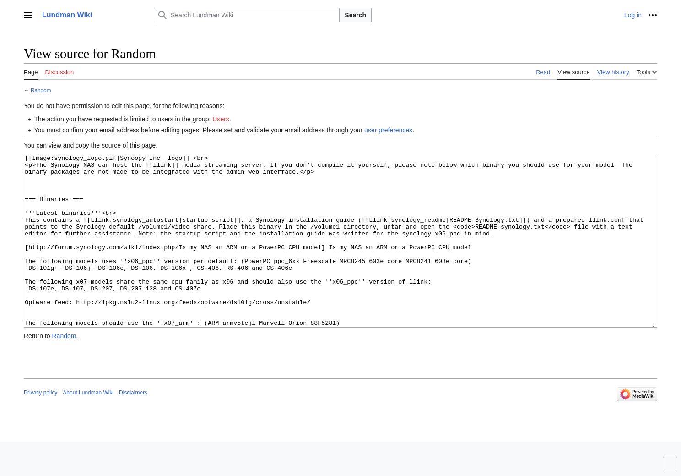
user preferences (388, 130)
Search (355, 15)
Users (220, 119)
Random (41, 90)
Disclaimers (133, 427)
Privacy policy (40, 427)
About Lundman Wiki (88, 427)
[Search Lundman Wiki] (247, 15)
